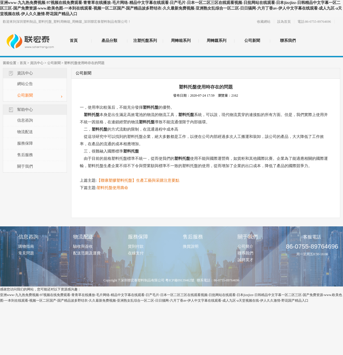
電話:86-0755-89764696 (314, 22)
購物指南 (26, 246)
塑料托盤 (151, 107)
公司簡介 (245, 246)
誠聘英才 (245, 260)
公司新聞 (252, 40)
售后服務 (25, 155)
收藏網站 (263, 22)
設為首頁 (284, 22)
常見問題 (26, 253)
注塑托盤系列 (145, 40)
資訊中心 (37, 63)
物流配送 (25, 132)
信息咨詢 (25, 120)
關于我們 (25, 166)
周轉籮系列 (216, 40)
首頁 (74, 40)
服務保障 (25, 143)
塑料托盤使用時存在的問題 (84, 63)
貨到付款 (136, 246)
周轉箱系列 (181, 40)
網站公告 (25, 84)
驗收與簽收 (83, 246)
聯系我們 (288, 40)
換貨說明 (190, 246)
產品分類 (109, 40)
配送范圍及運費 (87, 253)
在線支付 (136, 253)
